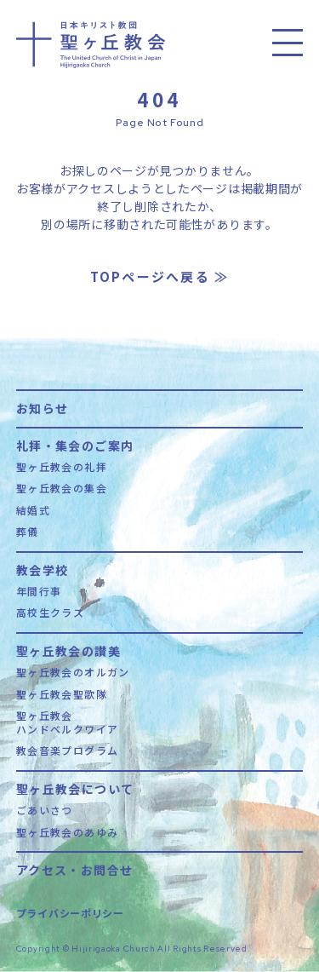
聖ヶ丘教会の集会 (61, 488)
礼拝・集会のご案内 (75, 444)
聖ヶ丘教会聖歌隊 (61, 694)
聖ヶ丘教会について (75, 787)
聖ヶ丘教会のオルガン (73, 672)
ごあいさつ (44, 810)
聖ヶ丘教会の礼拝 (61, 467)
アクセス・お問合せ (75, 868)
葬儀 (27, 531)
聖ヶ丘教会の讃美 (68, 649)
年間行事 (39, 591)
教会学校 (42, 568)
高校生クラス (50, 612)
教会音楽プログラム (67, 750)
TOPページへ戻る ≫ (160, 276)
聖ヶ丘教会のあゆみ (67, 832)
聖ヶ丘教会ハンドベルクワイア (67, 722)
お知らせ (42, 407)
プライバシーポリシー (70, 913)
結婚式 (33, 510)
